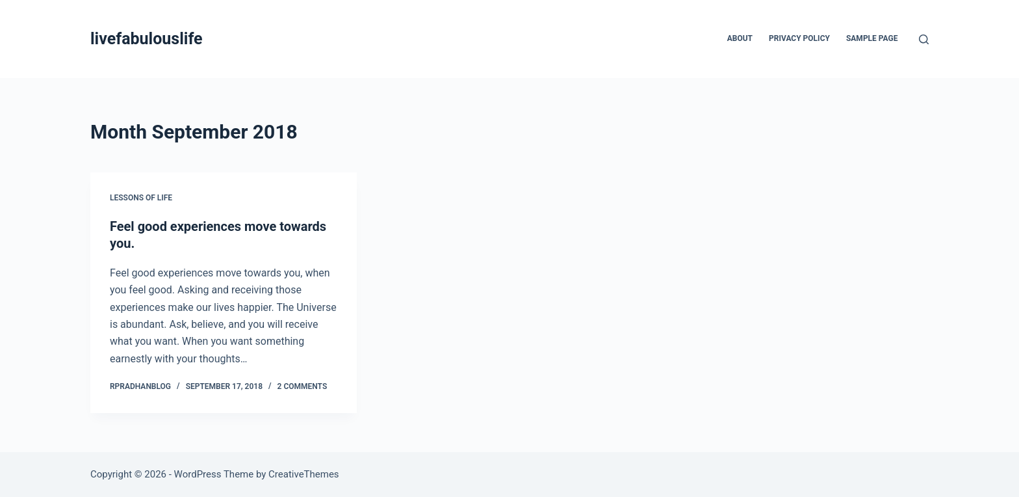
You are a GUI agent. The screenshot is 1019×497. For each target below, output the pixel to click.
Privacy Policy (799, 38)
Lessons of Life (141, 197)
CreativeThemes (303, 474)
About (740, 38)
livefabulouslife (146, 38)
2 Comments (302, 386)
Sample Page (872, 38)
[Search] (924, 39)
